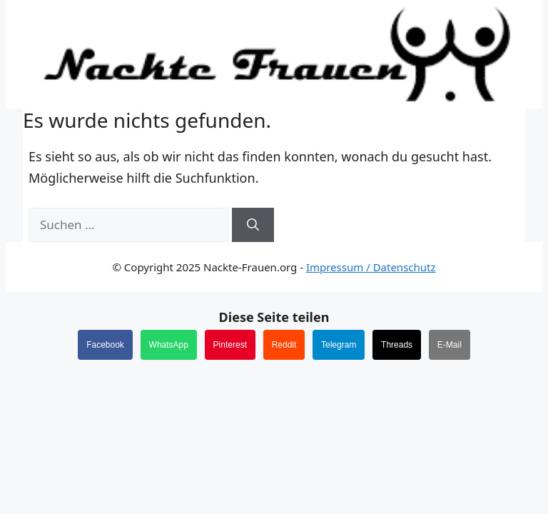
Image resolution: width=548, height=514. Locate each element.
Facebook (105, 345)
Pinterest (230, 345)
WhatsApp (168, 345)
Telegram (338, 345)
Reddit (284, 345)
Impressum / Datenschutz (371, 267)
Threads (396, 345)
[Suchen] (253, 225)
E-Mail (449, 345)
